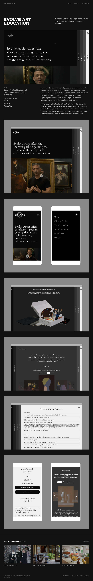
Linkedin (74, 575)
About (77, 3)
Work (70, 3)
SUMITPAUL (9, 3)
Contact (85, 3)
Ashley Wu (8, 106)
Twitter (65, 575)
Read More (59, 24)
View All (86, 541)
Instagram (84, 575)
